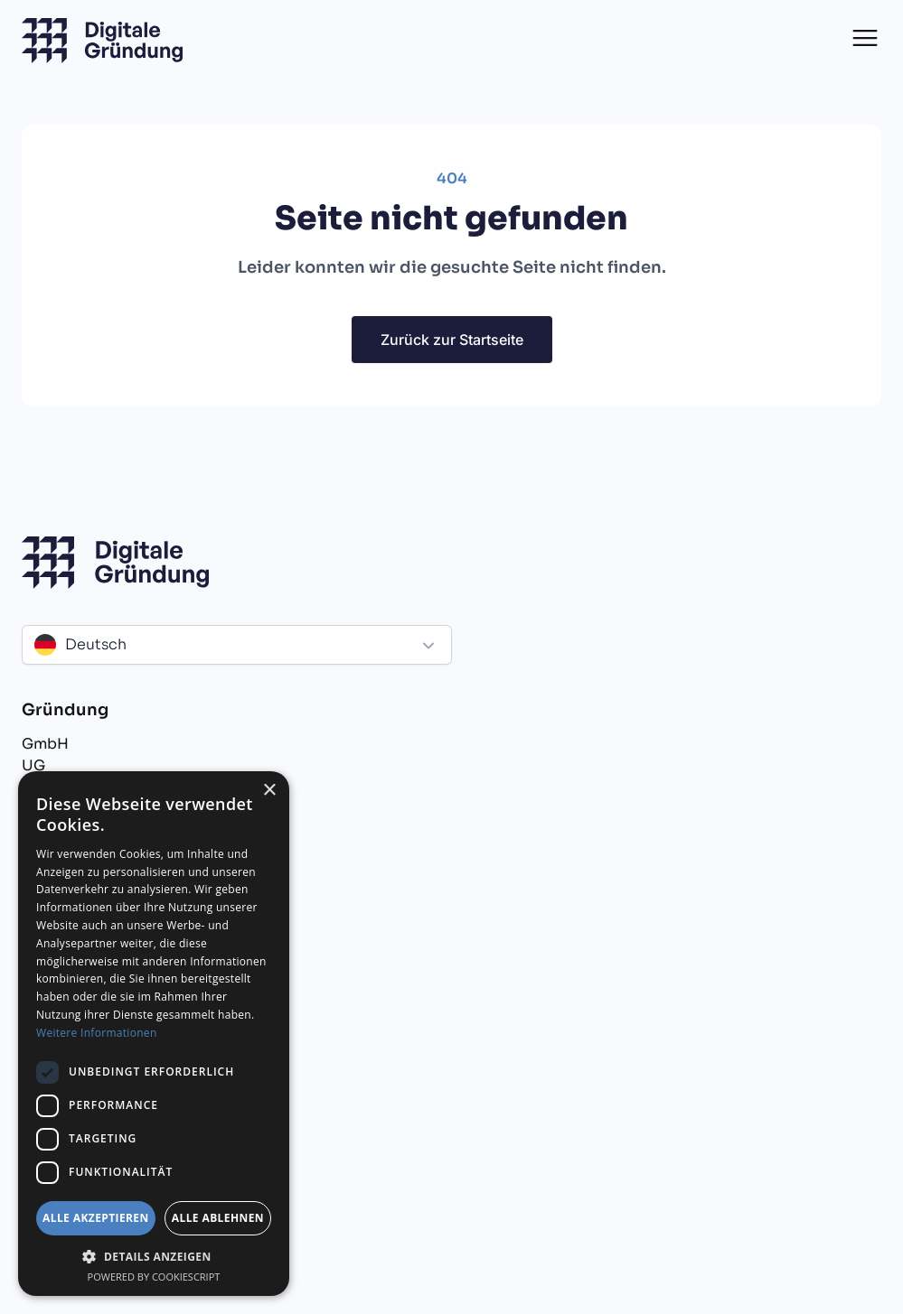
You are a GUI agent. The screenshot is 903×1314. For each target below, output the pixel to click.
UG (33, 765)
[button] (865, 38)
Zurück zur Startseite (452, 340)
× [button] (269, 790)
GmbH (45, 743)
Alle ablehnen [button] (218, 1217)
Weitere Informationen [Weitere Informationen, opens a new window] (96, 1032)
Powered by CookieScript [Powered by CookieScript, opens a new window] (154, 1276)
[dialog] (153, 1033)
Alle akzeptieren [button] (95, 1217)
